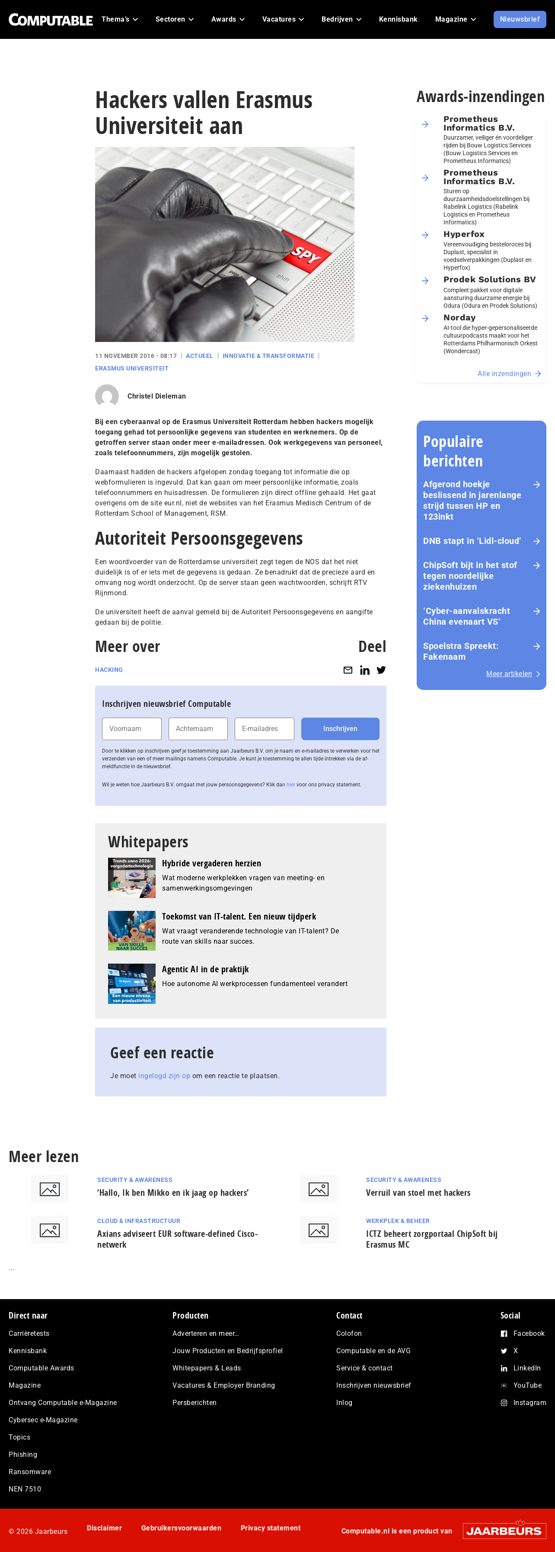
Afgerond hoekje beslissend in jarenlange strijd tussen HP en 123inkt (472, 500)
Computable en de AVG (373, 1351)
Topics (19, 1437)
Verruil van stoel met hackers (418, 1192)
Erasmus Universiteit (132, 368)
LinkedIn (527, 1368)
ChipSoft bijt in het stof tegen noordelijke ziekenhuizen (470, 576)
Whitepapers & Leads (206, 1368)
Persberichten (194, 1403)
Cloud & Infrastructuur (138, 1220)
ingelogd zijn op (164, 1076)
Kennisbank (28, 1351)
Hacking (109, 669)
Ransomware (30, 1472)
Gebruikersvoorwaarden (181, 1528)
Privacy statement (271, 1528)
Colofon (349, 1333)
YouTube (528, 1385)
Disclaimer (104, 1528)
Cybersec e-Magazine (43, 1420)
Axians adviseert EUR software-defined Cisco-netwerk (177, 1239)
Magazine (25, 1385)
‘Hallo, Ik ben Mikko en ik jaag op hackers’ (173, 1192)
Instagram (530, 1403)
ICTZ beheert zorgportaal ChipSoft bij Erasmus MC (432, 1239)
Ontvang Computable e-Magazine (63, 1403)
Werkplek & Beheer (398, 1220)
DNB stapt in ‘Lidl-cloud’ (472, 541)
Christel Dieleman (157, 396)
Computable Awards (41, 1368)
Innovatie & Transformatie (269, 355)
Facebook (529, 1333)
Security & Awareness (134, 1179)
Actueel (200, 355)
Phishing (23, 1454)
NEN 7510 (25, 1489)
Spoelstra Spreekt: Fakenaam (461, 651)
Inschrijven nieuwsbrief (373, 1385)
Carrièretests (29, 1333)
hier (291, 785)
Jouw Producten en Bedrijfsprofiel (227, 1351)
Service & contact (364, 1368)
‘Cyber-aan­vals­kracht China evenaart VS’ (466, 616)
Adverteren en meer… (205, 1333)
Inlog (344, 1403)
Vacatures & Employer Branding (223, 1385)
